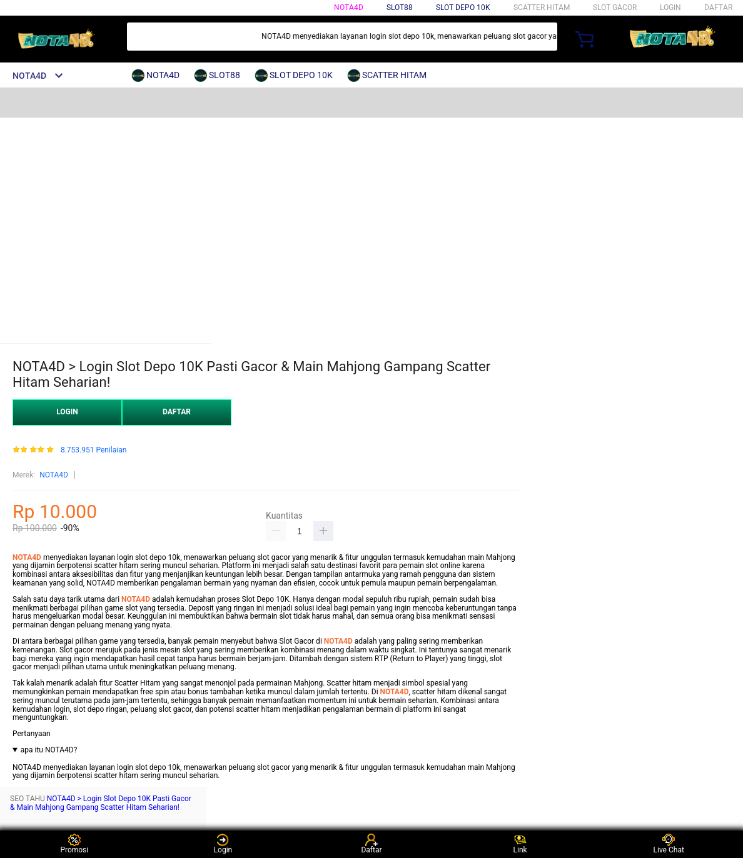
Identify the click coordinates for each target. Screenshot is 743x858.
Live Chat (669, 844)
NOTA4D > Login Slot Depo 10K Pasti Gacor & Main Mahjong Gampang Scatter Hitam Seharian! (100, 803)
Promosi (74, 844)
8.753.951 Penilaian (93, 450)
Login (223, 844)
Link (520, 844)
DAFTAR (718, 7)
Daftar (371, 844)
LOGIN (670, 7)
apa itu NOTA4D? (49, 750)
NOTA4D (348, 7)
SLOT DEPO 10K (463, 7)
